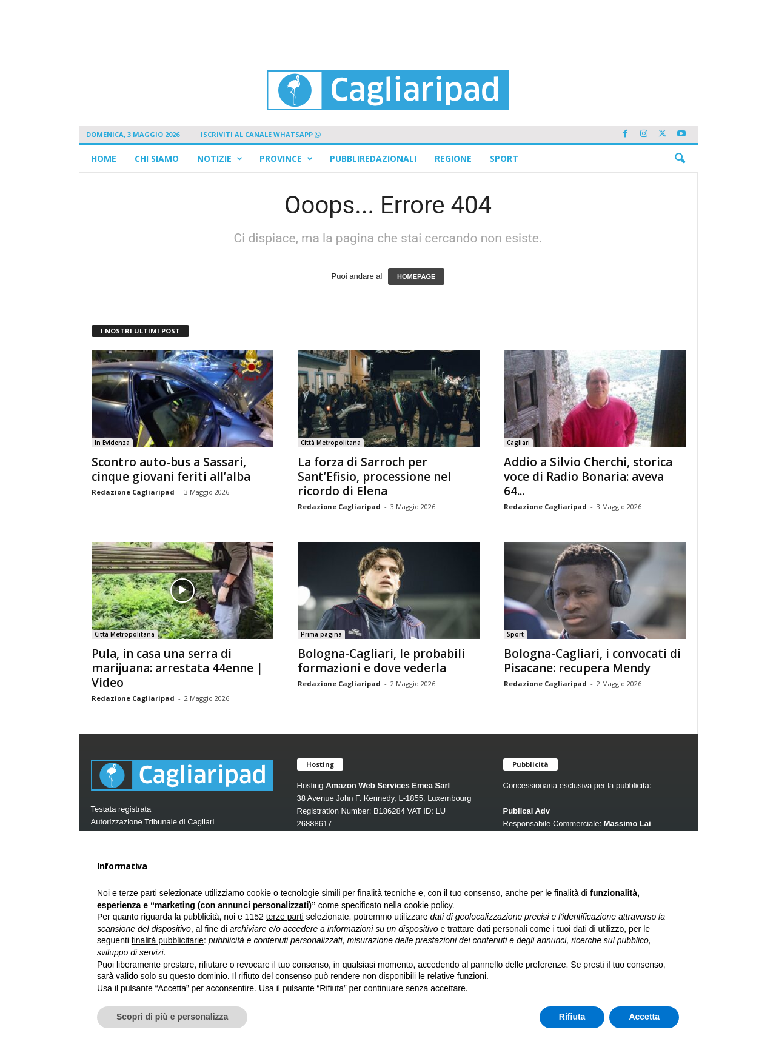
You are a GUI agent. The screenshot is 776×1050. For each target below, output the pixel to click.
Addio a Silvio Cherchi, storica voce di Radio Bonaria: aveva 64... (588, 476)
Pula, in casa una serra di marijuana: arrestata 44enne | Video (177, 668)
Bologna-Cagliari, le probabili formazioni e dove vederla (381, 661)
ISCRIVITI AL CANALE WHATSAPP (261, 134)
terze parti (285, 916)
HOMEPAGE (416, 276)
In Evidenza (112, 442)
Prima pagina (321, 634)
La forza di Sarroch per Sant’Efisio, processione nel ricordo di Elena (374, 476)
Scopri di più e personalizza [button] (172, 1017)
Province (286, 158)
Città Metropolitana (331, 442)
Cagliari (518, 442)
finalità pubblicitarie (168, 940)
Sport (504, 158)
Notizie (219, 158)
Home (103, 158)
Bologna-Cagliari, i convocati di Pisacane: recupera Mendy (592, 661)
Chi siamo (157, 158)
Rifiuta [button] (572, 1017)
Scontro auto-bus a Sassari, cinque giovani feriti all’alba (171, 469)
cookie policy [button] (428, 905)
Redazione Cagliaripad (133, 492)
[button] (679, 158)
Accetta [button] (644, 1017)
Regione (453, 158)
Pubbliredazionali (373, 158)
